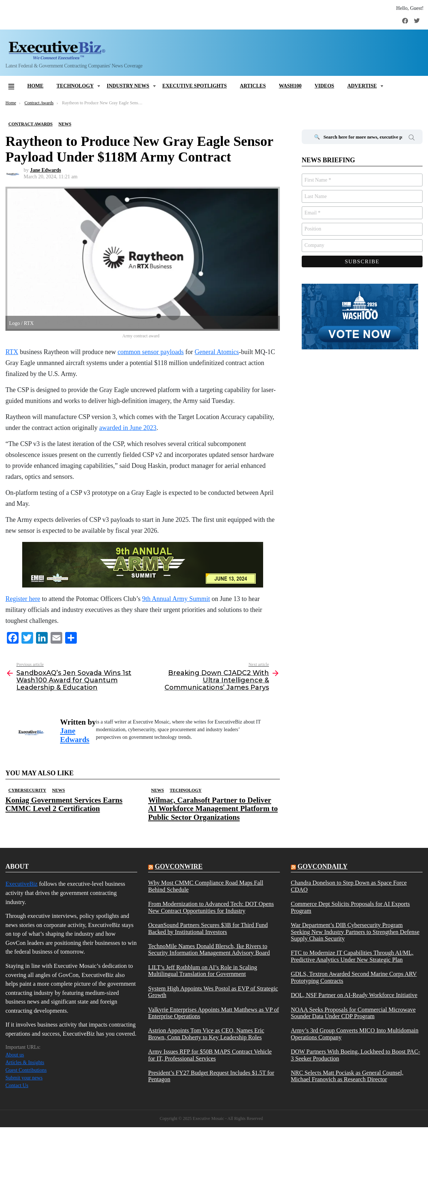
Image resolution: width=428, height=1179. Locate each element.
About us (14, 1055)
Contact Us (16, 1085)
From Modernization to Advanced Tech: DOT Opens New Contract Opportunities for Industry (211, 907)
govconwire (178, 866)
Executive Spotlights (194, 86)
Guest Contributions (26, 1070)
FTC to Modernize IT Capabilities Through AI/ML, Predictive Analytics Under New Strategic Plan (352, 956)
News (58, 790)
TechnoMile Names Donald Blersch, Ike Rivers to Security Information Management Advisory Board (209, 949)
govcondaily (322, 866)
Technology (75, 86)
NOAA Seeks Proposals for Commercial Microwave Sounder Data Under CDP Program (353, 1013)
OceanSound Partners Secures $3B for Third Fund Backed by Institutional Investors (208, 928)
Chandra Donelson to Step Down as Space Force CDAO (349, 886)
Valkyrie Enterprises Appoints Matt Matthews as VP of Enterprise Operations (213, 1013)
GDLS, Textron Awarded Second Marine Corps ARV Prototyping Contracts (354, 977)
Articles (253, 86)
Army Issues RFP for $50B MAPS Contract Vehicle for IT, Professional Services (210, 1055)
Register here (22, 598)
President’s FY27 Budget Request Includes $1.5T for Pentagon (211, 1076)
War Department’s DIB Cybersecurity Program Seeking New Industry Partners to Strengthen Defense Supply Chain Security (355, 932)
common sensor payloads (151, 352)
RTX (11, 352)
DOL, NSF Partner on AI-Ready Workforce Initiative (354, 995)
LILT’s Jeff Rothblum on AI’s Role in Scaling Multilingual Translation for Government (202, 970)
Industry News (128, 86)
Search (411, 138)
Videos (324, 86)
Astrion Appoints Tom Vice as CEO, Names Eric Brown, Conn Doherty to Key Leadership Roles (206, 1033)
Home (35, 86)
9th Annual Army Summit (176, 598)
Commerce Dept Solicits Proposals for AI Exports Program (350, 907)
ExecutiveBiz (21, 883)
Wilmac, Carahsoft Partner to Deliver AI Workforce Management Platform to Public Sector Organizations (213, 808)
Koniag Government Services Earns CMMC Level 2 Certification (63, 804)
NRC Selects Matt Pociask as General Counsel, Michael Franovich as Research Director (347, 1076)
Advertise (362, 86)
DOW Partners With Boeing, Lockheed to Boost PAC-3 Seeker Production (355, 1055)
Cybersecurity (27, 790)
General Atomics (217, 352)
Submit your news (24, 1078)
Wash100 (290, 86)
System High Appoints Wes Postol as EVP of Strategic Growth (213, 991)
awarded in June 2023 (127, 427)
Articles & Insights (24, 1062)
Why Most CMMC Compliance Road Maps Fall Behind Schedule (205, 886)
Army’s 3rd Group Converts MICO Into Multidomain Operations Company (355, 1033)
